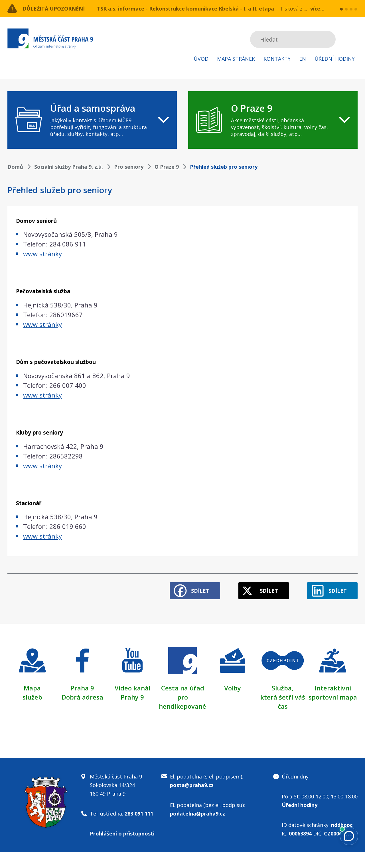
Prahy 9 (132, 697)
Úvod (201, 58)
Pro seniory (128, 166)
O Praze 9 (167, 166)
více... (317, 8)
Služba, (282, 688)
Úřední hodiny (335, 58)
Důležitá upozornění (54, 8)
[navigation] (92, 120)
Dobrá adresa (82, 697)
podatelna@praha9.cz (197, 813)
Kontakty (277, 58)
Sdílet (200, 590)
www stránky (42, 253)
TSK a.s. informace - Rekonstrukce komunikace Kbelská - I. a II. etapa (185, 8)
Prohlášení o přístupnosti (122, 833)
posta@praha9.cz (192, 785)
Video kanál (132, 688)
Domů (15, 166)
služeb (32, 697)
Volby (232, 688)
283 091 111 (139, 813)
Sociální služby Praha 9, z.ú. (68, 166)
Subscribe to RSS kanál (352, 39)
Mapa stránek (236, 58)
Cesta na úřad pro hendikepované (182, 697)
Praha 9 (82, 688)
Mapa (32, 688)
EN (302, 58)
